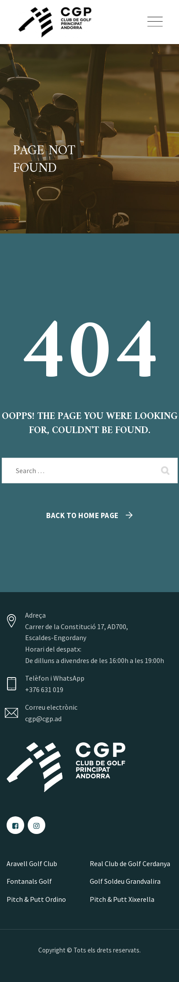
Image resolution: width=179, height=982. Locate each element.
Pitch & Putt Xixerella (122, 899)
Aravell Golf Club (32, 863)
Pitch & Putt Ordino (36, 899)
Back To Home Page (82, 515)
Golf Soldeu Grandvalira (125, 881)
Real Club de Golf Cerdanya (130, 863)
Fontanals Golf (29, 881)
